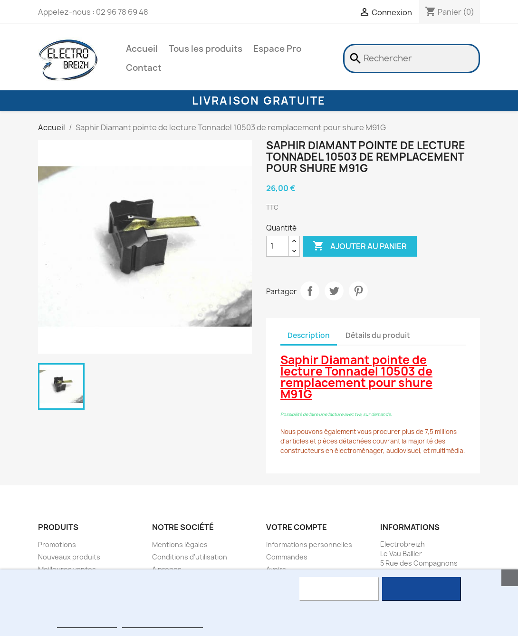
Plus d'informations (87, 623)
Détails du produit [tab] (377, 335)
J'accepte (421, 589)
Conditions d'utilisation (189, 556)
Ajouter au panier (360, 246)
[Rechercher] (411, 58)
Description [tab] (309, 335)
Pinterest (358, 290)
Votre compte (296, 527)
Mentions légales (180, 544)
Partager (309, 290)
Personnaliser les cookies (162, 623)
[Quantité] (277, 246)
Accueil (142, 49)
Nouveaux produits (69, 556)
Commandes (286, 556)
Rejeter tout (339, 589)
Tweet (334, 290)
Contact (144, 68)
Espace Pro (277, 49)
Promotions (57, 544)
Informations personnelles (309, 544)
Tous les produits (205, 49)
